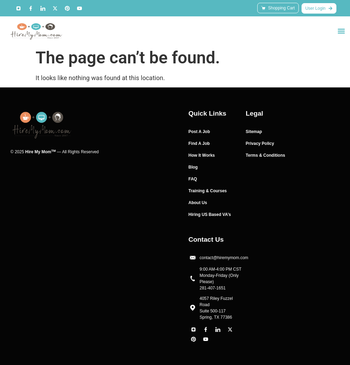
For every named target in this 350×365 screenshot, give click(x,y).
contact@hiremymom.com (224, 257)
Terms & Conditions (265, 155)
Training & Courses (208, 190)
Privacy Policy (260, 143)
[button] (341, 31)
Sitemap (254, 131)
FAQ (193, 179)
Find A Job (199, 143)
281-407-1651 (213, 288)
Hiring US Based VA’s (210, 214)
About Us (198, 202)
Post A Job (199, 131)
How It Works (202, 155)
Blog (193, 167)
